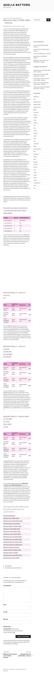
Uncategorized (37, 182)
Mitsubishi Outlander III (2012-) (11, 547)
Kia (34, 141)
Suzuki (35, 177)
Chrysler (35, 115)
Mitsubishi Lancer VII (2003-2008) (12, 536)
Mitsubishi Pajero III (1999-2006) (12, 550)
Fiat (34, 125)
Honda (35, 130)
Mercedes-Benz (37, 149)
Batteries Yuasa (37, 107)
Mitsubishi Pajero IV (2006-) (10, 552)
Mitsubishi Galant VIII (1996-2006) (12, 526)
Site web (5, 619)
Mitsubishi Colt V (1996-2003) (11, 518)
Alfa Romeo (36, 96)
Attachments (7, 626)
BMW (35, 109)
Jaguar (35, 135)
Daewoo (35, 122)
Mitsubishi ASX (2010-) (9, 515)
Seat (35, 169)
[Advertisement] (17, 258)
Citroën (35, 117)
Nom (5, 604)
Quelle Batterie (16, 4)
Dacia (35, 120)
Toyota (35, 180)
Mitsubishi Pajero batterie (13, 567)
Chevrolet (36, 112)
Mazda (35, 146)
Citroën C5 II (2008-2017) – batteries (42, 53)
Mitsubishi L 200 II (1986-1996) (11, 529)
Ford (35, 128)
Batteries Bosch (37, 102)
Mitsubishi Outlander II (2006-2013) (12, 544)
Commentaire (7, 585)
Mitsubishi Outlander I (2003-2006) (12, 542)
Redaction (18, 18)
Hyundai (35, 133)
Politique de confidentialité (9, 669)
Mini (35, 151)
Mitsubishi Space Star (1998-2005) (12, 555)
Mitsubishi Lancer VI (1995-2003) (12, 534)
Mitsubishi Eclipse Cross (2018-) (11, 523)
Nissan (35, 156)
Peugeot (35, 162)
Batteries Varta (37, 104)
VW (34, 188)
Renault (35, 167)
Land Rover (36, 143)
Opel (35, 159)
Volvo (35, 185)
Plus (29, 309)
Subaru (35, 175)
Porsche (35, 164)
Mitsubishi (8, 566)
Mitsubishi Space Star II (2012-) (11, 558)
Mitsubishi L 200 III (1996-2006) (12, 531)
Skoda (35, 172)
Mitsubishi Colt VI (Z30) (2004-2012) (13, 521)
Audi (35, 99)
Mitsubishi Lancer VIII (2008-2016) (12, 539)
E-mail (5, 612)
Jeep (35, 138)
